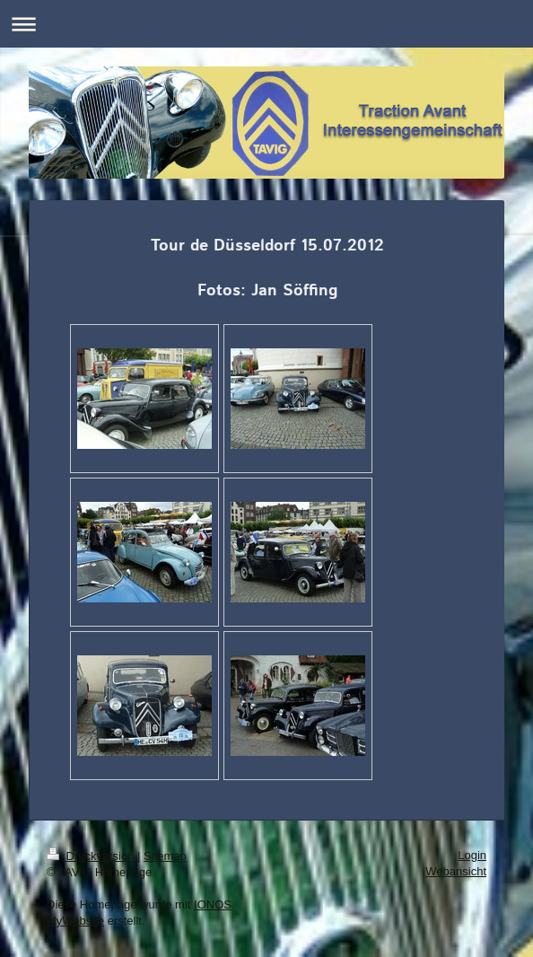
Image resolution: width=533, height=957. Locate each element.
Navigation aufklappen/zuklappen (266, 23)
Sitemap (165, 856)
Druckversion (92, 856)
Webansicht (455, 871)
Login (472, 855)
